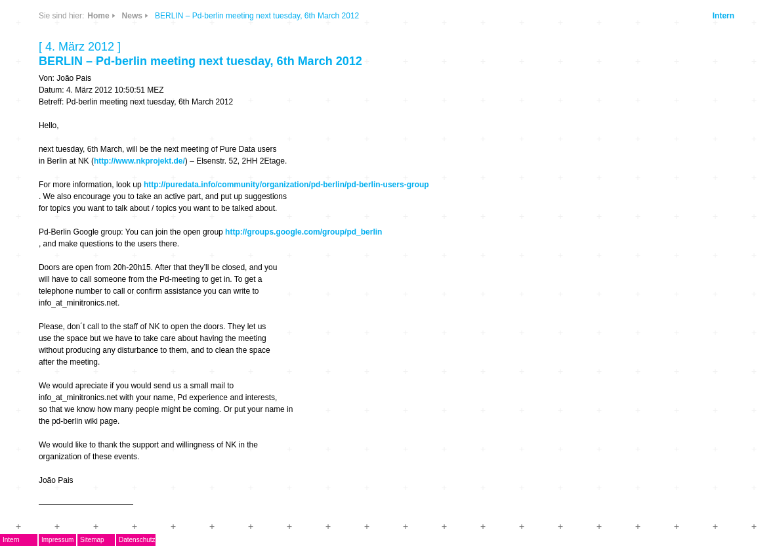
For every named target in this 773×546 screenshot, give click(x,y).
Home (98, 15)
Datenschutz (137, 539)
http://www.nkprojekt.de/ (139, 161)
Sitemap (92, 539)
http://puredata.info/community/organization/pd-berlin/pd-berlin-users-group (286, 184)
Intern (723, 15)
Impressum (57, 539)
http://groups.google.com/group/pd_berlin (303, 232)
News (132, 15)
